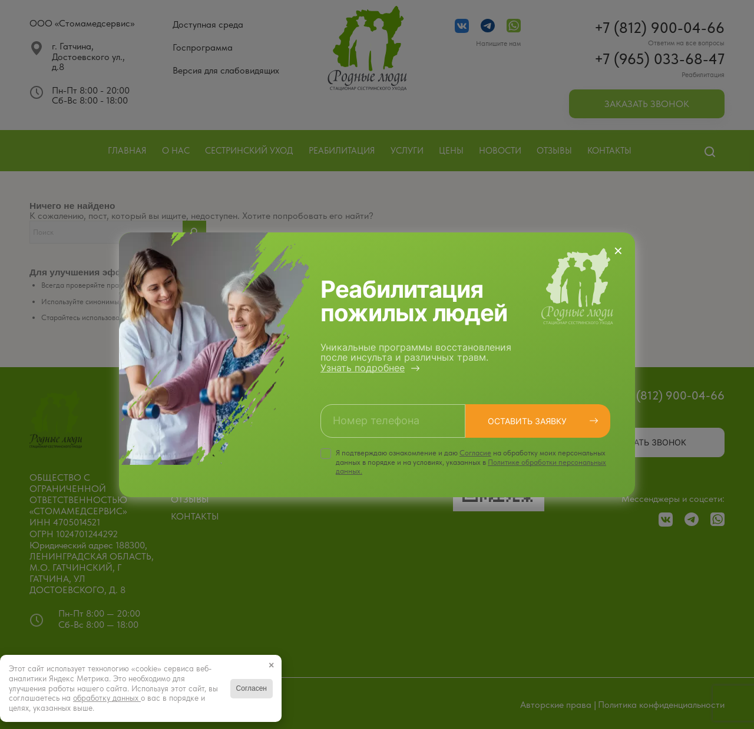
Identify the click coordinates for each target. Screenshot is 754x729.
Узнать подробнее (362, 368)
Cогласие (475, 452)
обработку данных (107, 698)
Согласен (251, 688)
